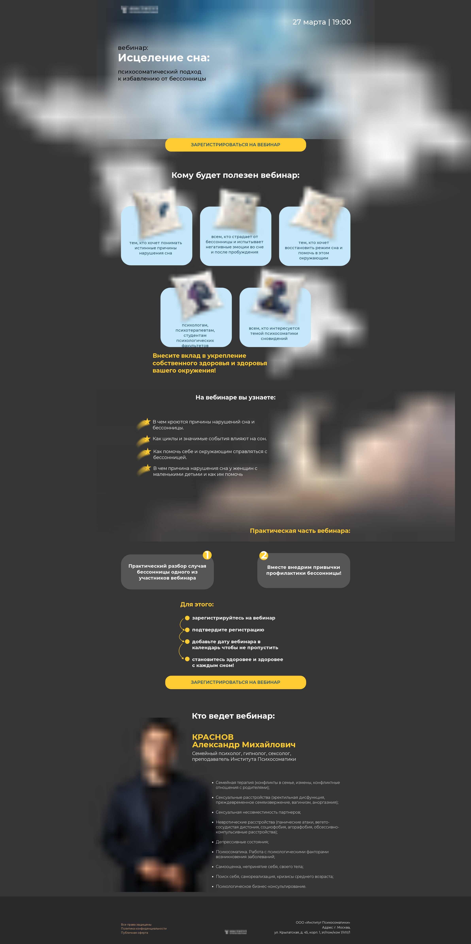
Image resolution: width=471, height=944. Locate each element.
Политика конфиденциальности (144, 928)
